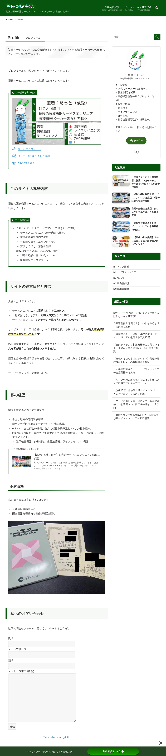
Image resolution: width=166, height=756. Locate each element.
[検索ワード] (136, 37)
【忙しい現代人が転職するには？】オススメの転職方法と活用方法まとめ (136, 389)
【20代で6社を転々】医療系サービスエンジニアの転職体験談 (67, 456)
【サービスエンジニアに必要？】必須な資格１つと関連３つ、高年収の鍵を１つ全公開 (136, 412)
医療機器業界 (123, 296)
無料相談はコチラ (113, 751)
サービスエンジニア (127, 274)
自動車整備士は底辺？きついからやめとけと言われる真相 (136, 333)
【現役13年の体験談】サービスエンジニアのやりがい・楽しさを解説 (135, 400)
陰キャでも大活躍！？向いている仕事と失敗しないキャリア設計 (136, 322)
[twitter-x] (136, 152)
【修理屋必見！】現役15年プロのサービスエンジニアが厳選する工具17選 (135, 343)
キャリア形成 (123, 267)
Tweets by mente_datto (56, 737)
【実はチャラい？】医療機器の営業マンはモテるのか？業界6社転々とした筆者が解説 (136, 356)
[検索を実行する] (157, 37)
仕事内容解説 (123, 289)
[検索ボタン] (156, 8)
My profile (136, 140)
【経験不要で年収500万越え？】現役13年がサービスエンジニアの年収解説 (136, 424)
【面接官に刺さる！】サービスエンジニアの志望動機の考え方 (136, 379)
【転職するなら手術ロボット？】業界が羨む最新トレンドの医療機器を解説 (136, 368)
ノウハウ (121, 281)
